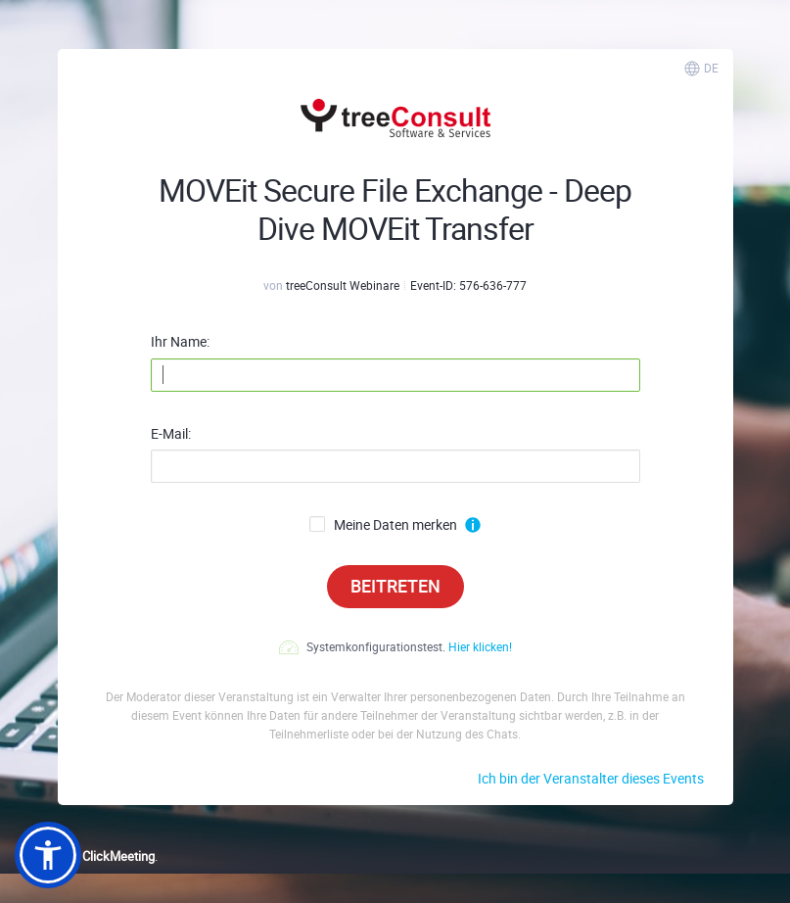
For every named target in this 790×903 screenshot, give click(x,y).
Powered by (85, 856)
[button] (48, 855)
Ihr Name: (180, 342)
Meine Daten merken (383, 525)
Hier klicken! (480, 646)
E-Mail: (171, 434)
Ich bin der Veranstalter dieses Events (591, 778)
